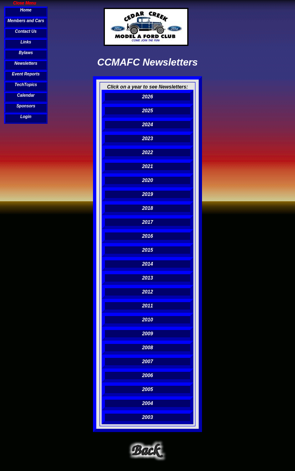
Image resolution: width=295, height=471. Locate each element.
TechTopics (26, 84)
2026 (147, 97)
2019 (147, 194)
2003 (147, 417)
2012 (147, 292)
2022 (147, 152)
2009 (147, 334)
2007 (147, 361)
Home (26, 10)
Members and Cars (25, 20)
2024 (147, 124)
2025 (147, 111)
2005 (147, 389)
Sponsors (25, 106)
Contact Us (26, 31)
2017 (147, 222)
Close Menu (24, 3)
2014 (147, 264)
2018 (147, 208)
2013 (147, 278)
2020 (147, 180)
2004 (147, 403)
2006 (147, 375)
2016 (147, 236)
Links (25, 42)
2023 (147, 138)
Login (25, 116)
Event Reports (26, 74)
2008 (147, 347)
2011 (147, 306)
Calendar (26, 95)
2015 (147, 250)
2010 (147, 320)
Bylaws (26, 52)
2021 (147, 166)
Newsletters (25, 63)
